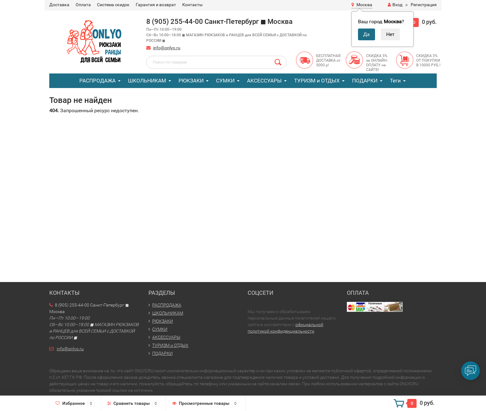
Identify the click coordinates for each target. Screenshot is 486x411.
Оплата (83, 4)
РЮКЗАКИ (191, 80)
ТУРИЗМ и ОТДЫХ (317, 80)
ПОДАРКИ (365, 80)
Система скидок (113, 4)
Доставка (59, 4)
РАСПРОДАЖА (97, 80)
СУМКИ (225, 80)
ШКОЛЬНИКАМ (147, 80)
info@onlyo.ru (166, 47)
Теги (395, 80)
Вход (395, 4)
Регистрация (424, 4)
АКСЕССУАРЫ (264, 80)
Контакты (192, 4)
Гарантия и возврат (156, 4)
